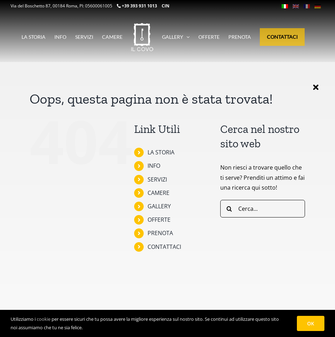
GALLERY (159, 206)
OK (310, 323)
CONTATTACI (164, 247)
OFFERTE (159, 219)
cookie (43, 319)
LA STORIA (161, 152)
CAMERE (158, 193)
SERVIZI (157, 179)
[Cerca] (229, 208)
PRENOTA (160, 233)
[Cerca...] (262, 208)
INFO (154, 166)
